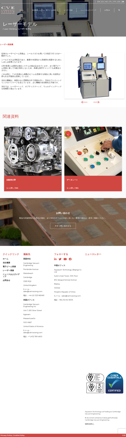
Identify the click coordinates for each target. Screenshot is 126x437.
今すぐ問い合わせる (63, 226)
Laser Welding (10, 29)
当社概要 (35, 10)
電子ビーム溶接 (51, 10)
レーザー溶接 (68, 10)
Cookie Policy (19, 435)
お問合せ (107, 10)
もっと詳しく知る (12, 188)
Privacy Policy (6, 435)
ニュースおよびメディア (88, 10)
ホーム (22, 10)
